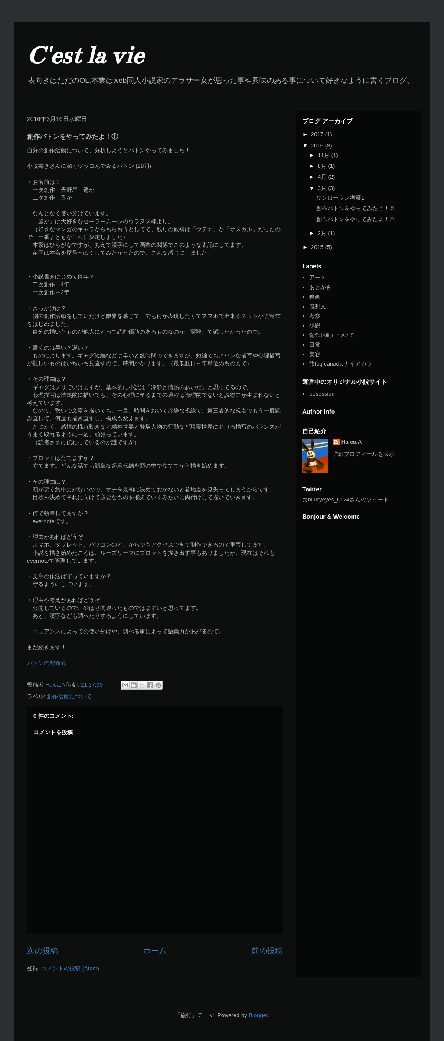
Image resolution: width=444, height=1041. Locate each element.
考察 (314, 316)
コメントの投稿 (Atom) (70, 968)
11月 (324, 155)
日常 (314, 344)
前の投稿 (267, 950)
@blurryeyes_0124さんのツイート (345, 499)
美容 (314, 354)
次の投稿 (42, 950)
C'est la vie (85, 55)
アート (317, 277)
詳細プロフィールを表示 (364, 454)
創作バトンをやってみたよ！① (355, 219)
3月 (323, 188)
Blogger (258, 1015)
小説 (314, 325)
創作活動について (69, 696)
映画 (314, 297)
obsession (322, 393)
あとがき (320, 287)
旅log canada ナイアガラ (340, 363)
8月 (323, 166)
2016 (318, 145)
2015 (318, 247)
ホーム (154, 950)
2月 (323, 233)
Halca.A (351, 442)
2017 (318, 134)
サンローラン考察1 (340, 197)
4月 (323, 177)
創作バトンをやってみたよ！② (355, 208)
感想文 (317, 306)
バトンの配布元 (46, 663)
